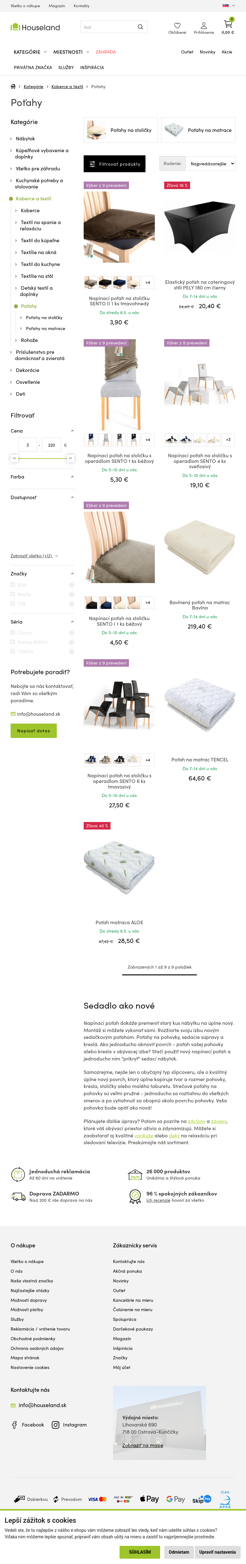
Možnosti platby (27, 1309)
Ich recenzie (158, 1200)
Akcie (227, 52)
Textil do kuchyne (40, 264)
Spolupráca (124, 1319)
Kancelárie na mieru (133, 1300)
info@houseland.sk (38, 713)
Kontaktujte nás (129, 1261)
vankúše (144, 1135)
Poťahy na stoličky (44, 317)
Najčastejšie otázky (30, 1290)
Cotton (25, 633)
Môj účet (121, 1367)
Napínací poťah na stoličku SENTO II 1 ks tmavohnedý (119, 301)
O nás (16, 1271)
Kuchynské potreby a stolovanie (39, 183)
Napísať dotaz (33, 731)
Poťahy (98, 86)
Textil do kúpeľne (40, 240)
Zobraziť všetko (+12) (32, 556)
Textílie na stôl (37, 276)
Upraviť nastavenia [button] (217, 1552)
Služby (66, 67)
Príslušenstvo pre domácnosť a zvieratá (40, 354)
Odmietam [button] (179, 1552)
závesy (218, 1121)
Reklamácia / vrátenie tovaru (40, 1329)
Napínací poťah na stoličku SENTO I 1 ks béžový (119, 621)
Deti (20, 393)
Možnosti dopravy (29, 1300)
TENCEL (26, 651)
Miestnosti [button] (68, 51)
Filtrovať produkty (119, 164)
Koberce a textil (67, 86)
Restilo (24, 594)
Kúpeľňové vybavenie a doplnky (42, 153)
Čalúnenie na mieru (132, 1309)
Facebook (33, 1424)
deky (174, 1135)
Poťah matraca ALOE (119, 922)
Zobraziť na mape (142, 1445)
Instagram (75, 1424)
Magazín (57, 5)
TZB (22, 604)
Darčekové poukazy (133, 1329)
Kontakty (82, 5)
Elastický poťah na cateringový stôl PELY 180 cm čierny (200, 284)
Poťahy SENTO (32, 642)
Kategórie (33, 86)
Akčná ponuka (127, 1271)
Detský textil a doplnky (36, 290)
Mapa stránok (25, 1358)
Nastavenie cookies (30, 1367)
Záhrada (106, 52)
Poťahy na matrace (45, 328)
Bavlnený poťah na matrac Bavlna (200, 605)
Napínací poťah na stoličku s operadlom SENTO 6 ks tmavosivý (119, 781)
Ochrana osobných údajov (37, 1348)
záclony (196, 1121)
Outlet (187, 52)
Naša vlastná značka (32, 1281)
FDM (22, 585)
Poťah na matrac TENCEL (200, 759)
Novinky (207, 52)
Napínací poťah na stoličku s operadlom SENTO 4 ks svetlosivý (200, 460)
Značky (120, 1358)
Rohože (29, 340)
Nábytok (25, 138)
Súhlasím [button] (140, 1552)
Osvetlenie (28, 381)
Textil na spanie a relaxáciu (40, 225)
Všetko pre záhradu (38, 168)
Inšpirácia (92, 67)
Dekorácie (27, 370)
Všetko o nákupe (25, 5)
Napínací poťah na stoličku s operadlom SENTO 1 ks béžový (119, 458)
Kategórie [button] (27, 51)
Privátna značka (33, 67)
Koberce (30, 210)
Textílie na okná (39, 252)
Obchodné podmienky (33, 1338)
